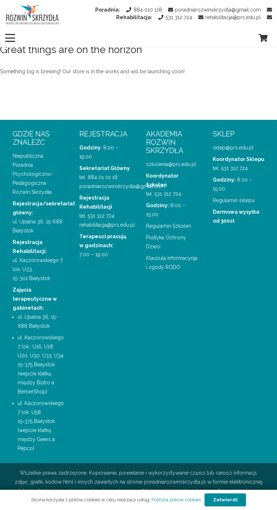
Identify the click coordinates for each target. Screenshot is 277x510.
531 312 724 (101, 216)
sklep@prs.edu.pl (233, 148)
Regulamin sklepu (234, 200)
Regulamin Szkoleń (168, 226)
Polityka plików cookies (176, 499)
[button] (10, 38)
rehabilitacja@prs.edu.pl (107, 225)
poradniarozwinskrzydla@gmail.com (122, 186)
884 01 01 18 (103, 177)
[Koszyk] (263, 38)
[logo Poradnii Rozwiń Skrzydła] (32, 14)
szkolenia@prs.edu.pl (171, 164)
